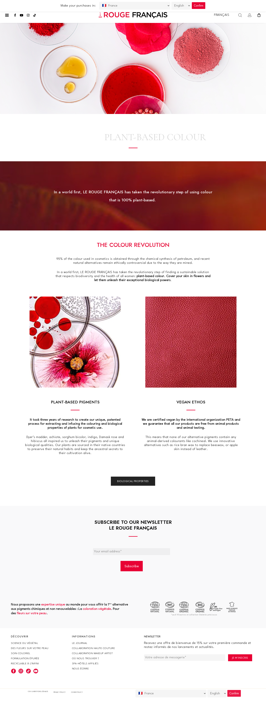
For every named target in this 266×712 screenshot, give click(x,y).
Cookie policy (77, 692)
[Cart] (259, 15)
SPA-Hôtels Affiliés (85, 663)
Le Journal (80, 643)
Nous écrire (80, 668)
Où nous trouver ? (85, 658)
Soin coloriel (20, 653)
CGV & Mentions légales (38, 691)
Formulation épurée (25, 658)
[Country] (171, 693)
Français (221, 15)
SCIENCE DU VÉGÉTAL (24, 643)
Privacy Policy (60, 692)
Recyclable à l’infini (25, 663)
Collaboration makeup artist (92, 653)
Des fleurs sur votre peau (29, 648)
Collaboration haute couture (93, 648)
